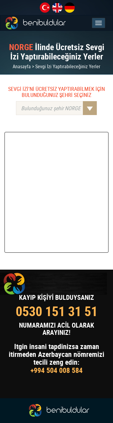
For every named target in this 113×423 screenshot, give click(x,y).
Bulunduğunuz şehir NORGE (59, 108)
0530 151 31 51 (57, 311)
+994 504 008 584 (56, 370)
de (69, 7)
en (57, 7)
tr (45, 7)
